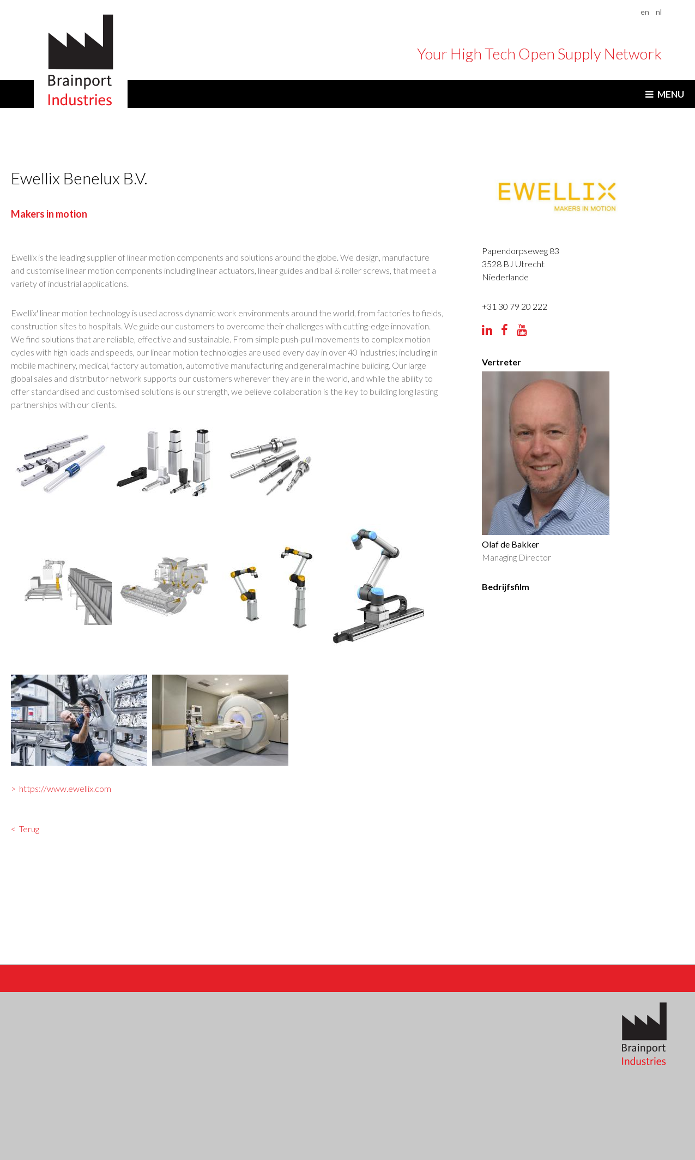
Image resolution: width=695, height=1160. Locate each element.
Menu (670, 94)
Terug (30, 830)
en (644, 11)
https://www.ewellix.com (66, 789)
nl (659, 11)
